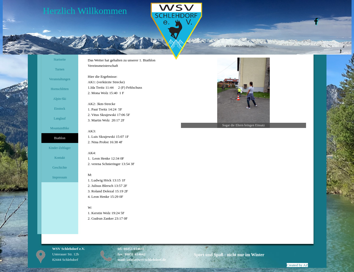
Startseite (60, 59)
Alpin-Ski (59, 99)
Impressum (59, 177)
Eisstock (59, 108)
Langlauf (59, 118)
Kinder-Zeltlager (60, 148)
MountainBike (59, 128)
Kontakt (60, 158)
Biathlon (59, 138)
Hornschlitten (59, 89)
